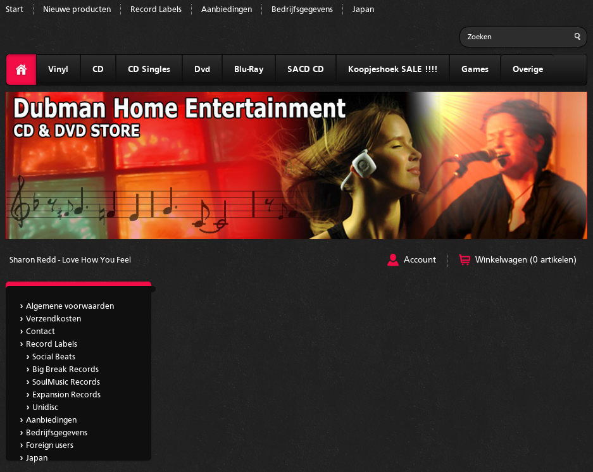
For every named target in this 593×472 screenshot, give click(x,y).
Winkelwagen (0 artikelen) (526, 260)
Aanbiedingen (226, 10)
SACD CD (305, 69)
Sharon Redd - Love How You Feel (70, 260)
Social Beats (53, 357)
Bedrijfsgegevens (302, 10)
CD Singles (149, 69)
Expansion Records (66, 395)
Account (420, 260)
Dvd (202, 69)
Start (14, 10)
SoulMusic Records (66, 382)
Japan (363, 10)
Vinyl (58, 69)
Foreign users (49, 446)
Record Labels (156, 10)
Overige (528, 69)
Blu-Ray (248, 69)
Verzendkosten (53, 319)
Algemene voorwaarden (70, 306)
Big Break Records (65, 370)
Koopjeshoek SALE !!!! (392, 69)
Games (475, 69)
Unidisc (45, 408)
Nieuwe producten (77, 10)
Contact (40, 332)
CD (98, 69)
